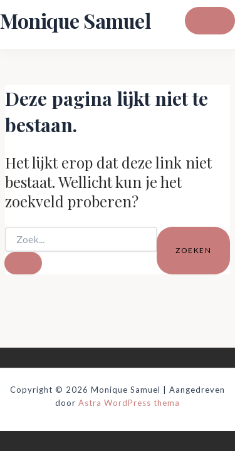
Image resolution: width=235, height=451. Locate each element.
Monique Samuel (75, 20)
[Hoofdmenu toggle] (210, 20)
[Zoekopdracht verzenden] (23, 263)
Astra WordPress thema (129, 403)
